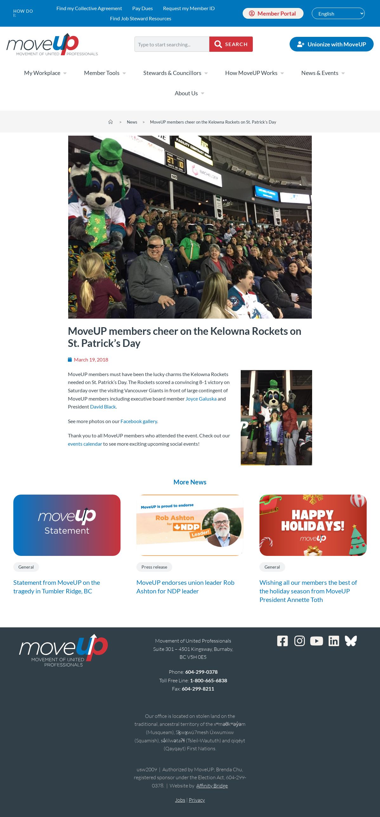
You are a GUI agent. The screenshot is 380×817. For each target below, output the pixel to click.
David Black (103, 406)
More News (190, 482)
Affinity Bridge (212, 785)
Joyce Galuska (201, 398)
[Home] (110, 122)
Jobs (180, 800)
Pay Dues (142, 8)
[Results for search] (171, 55)
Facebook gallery (139, 421)
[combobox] (171, 44)
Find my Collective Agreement (89, 8)
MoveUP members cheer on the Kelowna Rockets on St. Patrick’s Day (213, 122)
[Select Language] (338, 13)
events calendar (85, 444)
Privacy (197, 800)
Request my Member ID (189, 8)
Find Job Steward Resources (140, 18)
